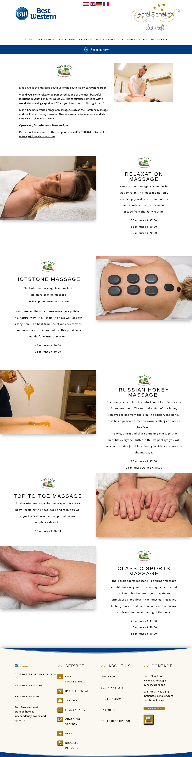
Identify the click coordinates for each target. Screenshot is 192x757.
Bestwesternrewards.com (35, 674)
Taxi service (74, 700)
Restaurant (67, 39)
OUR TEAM (108, 676)
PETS (68, 733)
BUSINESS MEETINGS (109, 39)
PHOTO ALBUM (111, 698)
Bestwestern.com (29, 685)
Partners (108, 710)
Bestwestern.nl (27, 696)
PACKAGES (86, 39)
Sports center (137, 39)
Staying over (45, 39)
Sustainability (112, 687)
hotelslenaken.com (155, 700)
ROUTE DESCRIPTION (115, 721)
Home (28, 39)
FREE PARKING (75, 709)
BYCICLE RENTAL (77, 691)
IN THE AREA (159, 39)
